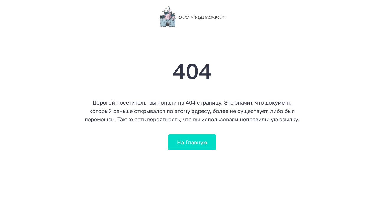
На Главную (192, 142)
